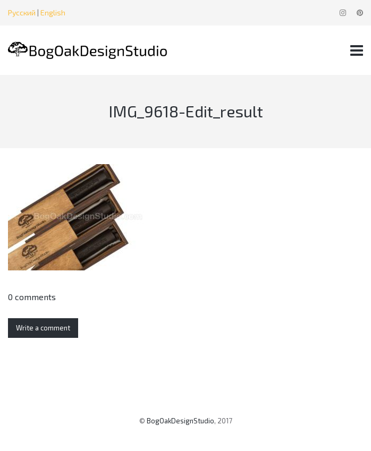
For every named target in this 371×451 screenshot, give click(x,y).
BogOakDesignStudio (180, 420)
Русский (22, 12)
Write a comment (43, 328)
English (52, 12)
